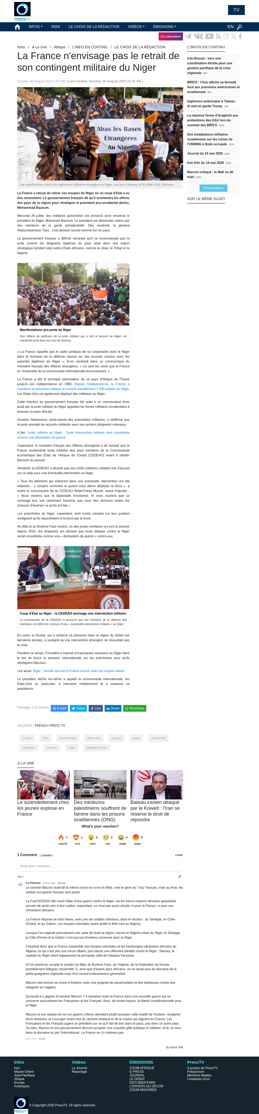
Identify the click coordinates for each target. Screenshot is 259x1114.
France (26, 738)
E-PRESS (137, 1071)
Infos (21, 47)
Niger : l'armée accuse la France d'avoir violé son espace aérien (78, 671)
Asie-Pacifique (24, 1075)
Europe (19, 1082)
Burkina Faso (67, 738)
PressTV (195, 1062)
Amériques (22, 1086)
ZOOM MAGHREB (143, 1090)
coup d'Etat (158, 738)
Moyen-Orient (24, 1071)
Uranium (51, 747)
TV (236, 10)
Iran (17, 1068)
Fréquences (195, 1071)
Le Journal (79, 1068)
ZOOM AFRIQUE (142, 1068)
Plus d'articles (213, 188)
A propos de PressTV (202, 1068)
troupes (116, 738)
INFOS (34, 27)
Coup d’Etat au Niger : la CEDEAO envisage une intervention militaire (73, 613)
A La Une (39, 47)
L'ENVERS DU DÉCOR (146, 1086)
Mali (45, 738)
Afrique (59, 47)
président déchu (97, 747)
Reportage (79, 1071)
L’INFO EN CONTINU (89, 47)
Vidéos (79, 1062)
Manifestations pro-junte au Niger (45, 330)
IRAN (55, 27)
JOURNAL (137, 1075)
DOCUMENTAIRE (143, 1082)
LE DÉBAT (137, 1079)
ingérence (28, 747)
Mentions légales (199, 1075)
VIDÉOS (135, 27)
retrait (136, 738)
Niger (71, 747)
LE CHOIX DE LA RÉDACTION (94, 27)
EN (230, 26)
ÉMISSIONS (163, 27)
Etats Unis (93, 738)
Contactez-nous (198, 1079)
